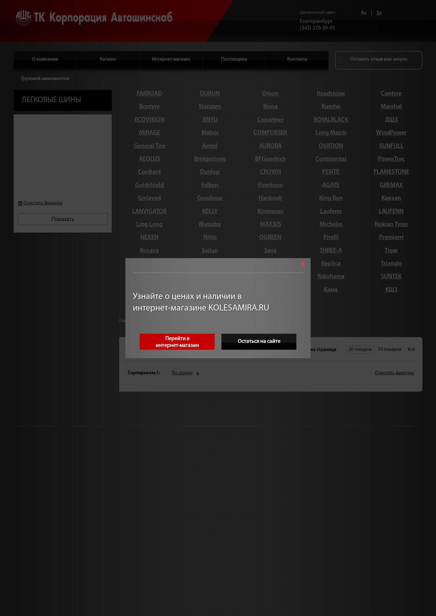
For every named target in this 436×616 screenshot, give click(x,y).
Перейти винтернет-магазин (177, 342)
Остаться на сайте (259, 341)
